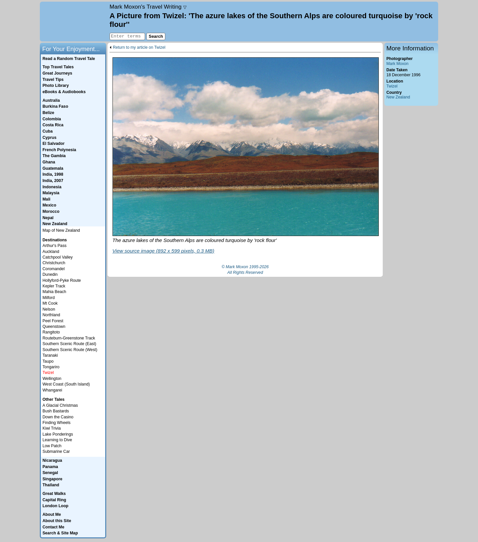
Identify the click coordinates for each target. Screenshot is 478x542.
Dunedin (50, 274)
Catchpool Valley (57, 257)
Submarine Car (56, 451)
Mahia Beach (54, 291)
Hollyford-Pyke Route (61, 280)
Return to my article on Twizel (139, 47)
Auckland (50, 251)
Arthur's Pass (54, 245)
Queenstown (53, 326)
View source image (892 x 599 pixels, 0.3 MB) (163, 251)
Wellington (51, 378)
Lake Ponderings (57, 434)
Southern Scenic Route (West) (69, 349)
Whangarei (52, 390)
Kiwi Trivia (51, 428)
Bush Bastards (55, 411)
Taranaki (50, 355)
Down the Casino (57, 417)
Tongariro (50, 367)
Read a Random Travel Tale (68, 58)
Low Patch (51, 446)
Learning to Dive (57, 440)
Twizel (392, 86)
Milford (48, 297)
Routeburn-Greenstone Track (68, 338)
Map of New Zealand (61, 230)
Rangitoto (51, 332)
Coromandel (53, 269)
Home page (73, 21)
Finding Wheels (56, 422)
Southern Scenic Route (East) (69, 343)
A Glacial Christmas (60, 405)
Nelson (48, 309)
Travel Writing (148, 6)
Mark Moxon (397, 63)
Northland (51, 315)
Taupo (47, 361)
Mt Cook (50, 303)
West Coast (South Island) (66, 384)
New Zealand (398, 97)
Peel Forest (52, 321)
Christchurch (53, 263)
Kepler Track (53, 286)
